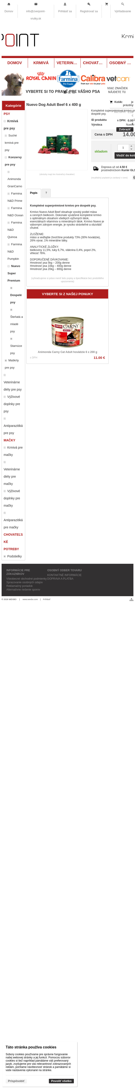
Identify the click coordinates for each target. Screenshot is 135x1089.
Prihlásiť (46, 599)
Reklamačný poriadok (19, 586)
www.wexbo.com (30, 599)
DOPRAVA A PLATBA (60, 578)
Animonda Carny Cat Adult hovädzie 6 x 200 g (67, 352)
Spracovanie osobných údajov (24, 582)
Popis (34, 192)
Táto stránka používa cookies (31, 1047)
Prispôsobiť (16, 1081)
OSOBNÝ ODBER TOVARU (64, 570)
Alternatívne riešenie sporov (23, 589)
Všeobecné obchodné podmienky (26, 578)
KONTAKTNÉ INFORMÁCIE (64, 575)
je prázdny (128, 103)
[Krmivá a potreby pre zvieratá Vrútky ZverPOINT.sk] (67, 41)
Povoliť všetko (61, 1081)
